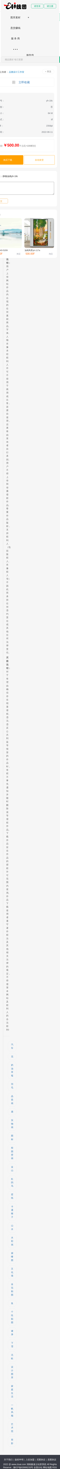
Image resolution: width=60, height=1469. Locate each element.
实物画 (12, 1123)
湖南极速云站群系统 (37, 1464)
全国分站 (38, 1467)
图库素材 (15, 17)
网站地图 (47, 1467)
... (15, 47)
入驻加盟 (30, 1459)
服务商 (30, 54)
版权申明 (19, 1459)
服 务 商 (15, 38)
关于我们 (8, 1459)
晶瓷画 (12, 1099)
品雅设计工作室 (16, 72)
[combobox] (30, 60)
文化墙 (12, 1272)
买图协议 (41, 1459)
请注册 (50, 6)
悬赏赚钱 (15, 28)
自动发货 (39, 160)
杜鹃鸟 (12, 1182)
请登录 (37, 6)
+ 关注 (48, 71)
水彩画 (12, 1241)
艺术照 (12, 1427)
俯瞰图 (12, 1256)
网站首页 (15, 7)
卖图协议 (52, 1459)
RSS (54, 1467)
